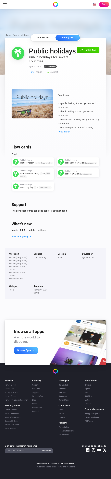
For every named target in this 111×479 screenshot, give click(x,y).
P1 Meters (89, 421)
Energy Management (93, 413)
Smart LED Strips (11, 421)
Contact (35, 411)
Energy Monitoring (92, 417)
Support (35, 392)
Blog (34, 400)
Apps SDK (63, 389)
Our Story (36, 389)
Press (34, 404)
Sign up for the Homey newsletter (21, 446)
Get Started (63, 385)
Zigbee (87, 389)
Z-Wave (88, 385)
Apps (8, 35)
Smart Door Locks (12, 413)
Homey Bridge (10, 396)
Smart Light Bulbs (12, 425)
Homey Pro (67, 37)
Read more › (64, 131)
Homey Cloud (10, 385)
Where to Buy (37, 396)
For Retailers (64, 434)
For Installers (64, 427)
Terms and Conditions (66, 467)
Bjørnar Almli (88, 257)
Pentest (62, 417)
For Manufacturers (66, 431)
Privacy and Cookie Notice (46, 467)
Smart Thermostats (13, 417)
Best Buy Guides (12, 405)
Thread (87, 404)
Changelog (63, 396)
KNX (86, 392)
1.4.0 (60, 257)
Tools (11, 290)
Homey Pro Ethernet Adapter (16, 400)
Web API (62, 392)
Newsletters (37, 407)
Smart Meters (10, 428)
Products (9, 380)
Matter (87, 400)
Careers (35, 385)
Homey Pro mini (11, 392)
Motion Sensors (11, 410)
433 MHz (88, 396)
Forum (61, 413)
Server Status (64, 400)
